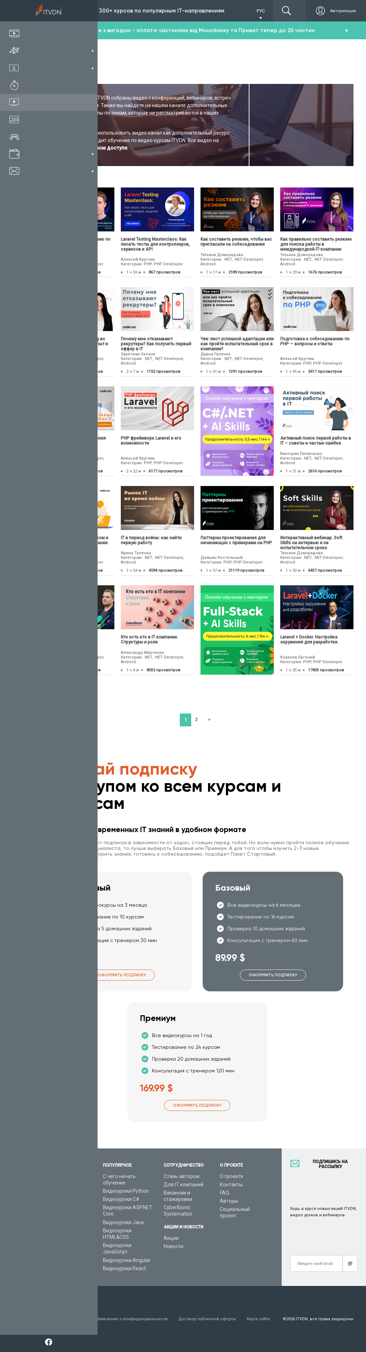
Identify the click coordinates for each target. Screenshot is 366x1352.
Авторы (229, 1201)
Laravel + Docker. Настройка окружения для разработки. (309, 640)
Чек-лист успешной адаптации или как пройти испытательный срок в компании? (237, 343)
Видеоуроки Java (123, 1222)
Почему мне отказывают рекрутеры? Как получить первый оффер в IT (156, 343)
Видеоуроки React (124, 1268)
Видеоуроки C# (121, 1199)
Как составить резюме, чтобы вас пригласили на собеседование (236, 242)
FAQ (224, 1193)
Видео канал (56, 1239)
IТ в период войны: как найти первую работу (151, 540)
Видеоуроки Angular (126, 1260)
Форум (49, 1255)
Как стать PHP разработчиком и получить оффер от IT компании (74, 540)
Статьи (49, 1247)
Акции (171, 1238)
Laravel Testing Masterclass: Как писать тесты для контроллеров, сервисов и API (155, 244)
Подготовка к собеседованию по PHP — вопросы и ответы (315, 341)
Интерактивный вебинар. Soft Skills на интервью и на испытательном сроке (311, 542)
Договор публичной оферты (207, 1319)
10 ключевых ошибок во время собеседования (73, 441)
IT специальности (62, 1199)
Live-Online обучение (65, 1230)
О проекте (231, 1176)
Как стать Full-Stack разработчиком (62, 640)
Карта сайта (258, 1319)
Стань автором (181, 1176)
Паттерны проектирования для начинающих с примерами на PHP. (236, 540)
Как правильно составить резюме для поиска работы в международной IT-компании (316, 244)
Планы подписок (60, 1207)
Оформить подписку (122, 975)
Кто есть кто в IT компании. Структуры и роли (149, 640)
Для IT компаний (183, 1184)
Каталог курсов (59, 1191)
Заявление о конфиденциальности (132, 1319)
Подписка (68, 10)
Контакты (231, 1184)
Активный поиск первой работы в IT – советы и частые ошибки (315, 441)
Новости (173, 1246)
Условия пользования (63, 1319)
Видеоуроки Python (126, 1191)
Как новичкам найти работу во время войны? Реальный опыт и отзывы (74, 343)
